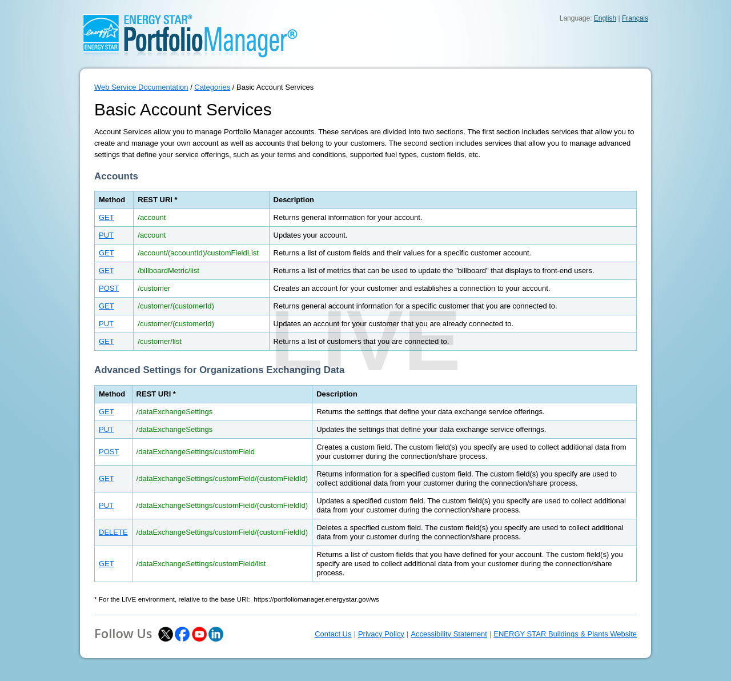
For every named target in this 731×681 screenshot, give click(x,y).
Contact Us (333, 634)
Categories (212, 87)
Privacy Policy (381, 634)
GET (106, 217)
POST (109, 288)
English (605, 18)
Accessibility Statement (449, 634)
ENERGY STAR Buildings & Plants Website (565, 634)
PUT (106, 235)
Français (635, 18)
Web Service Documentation (141, 87)
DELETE (113, 532)
